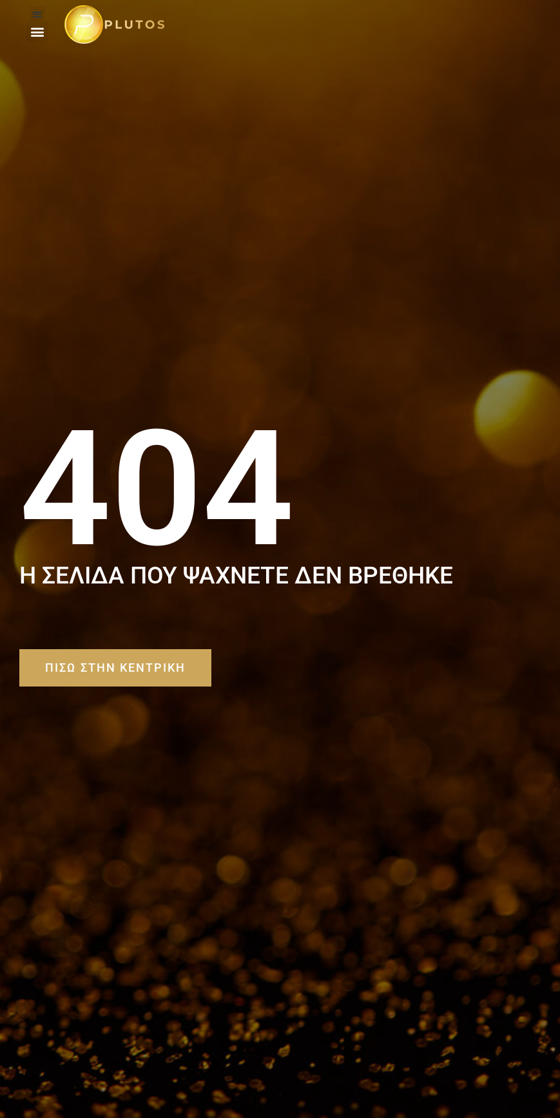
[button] (37, 13)
